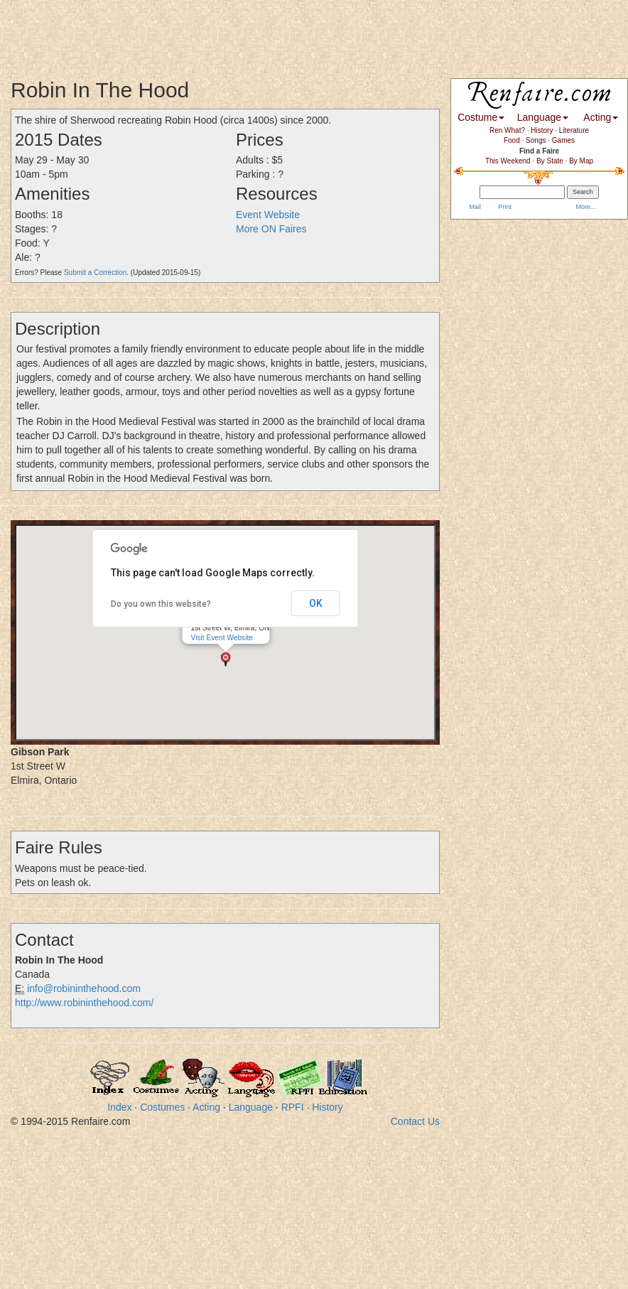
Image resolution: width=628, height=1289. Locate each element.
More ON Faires (271, 228)
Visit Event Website (222, 638)
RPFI (292, 1107)
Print (504, 206)
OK (316, 603)
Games (563, 140)
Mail (474, 206)
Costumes (162, 1107)
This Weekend (508, 161)
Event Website (268, 214)
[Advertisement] (258, 32)
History (327, 1107)
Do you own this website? (161, 604)
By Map (581, 161)
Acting (206, 1107)
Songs (536, 140)
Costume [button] (481, 117)
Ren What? (507, 130)
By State (549, 161)
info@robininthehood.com (84, 988)
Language (251, 1107)
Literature (574, 130)
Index (119, 1107)
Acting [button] (600, 117)
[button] (225, 659)
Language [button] (542, 117)
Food (512, 140)
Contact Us (415, 1121)
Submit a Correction (95, 272)
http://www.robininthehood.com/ (84, 1002)
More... (585, 206)
